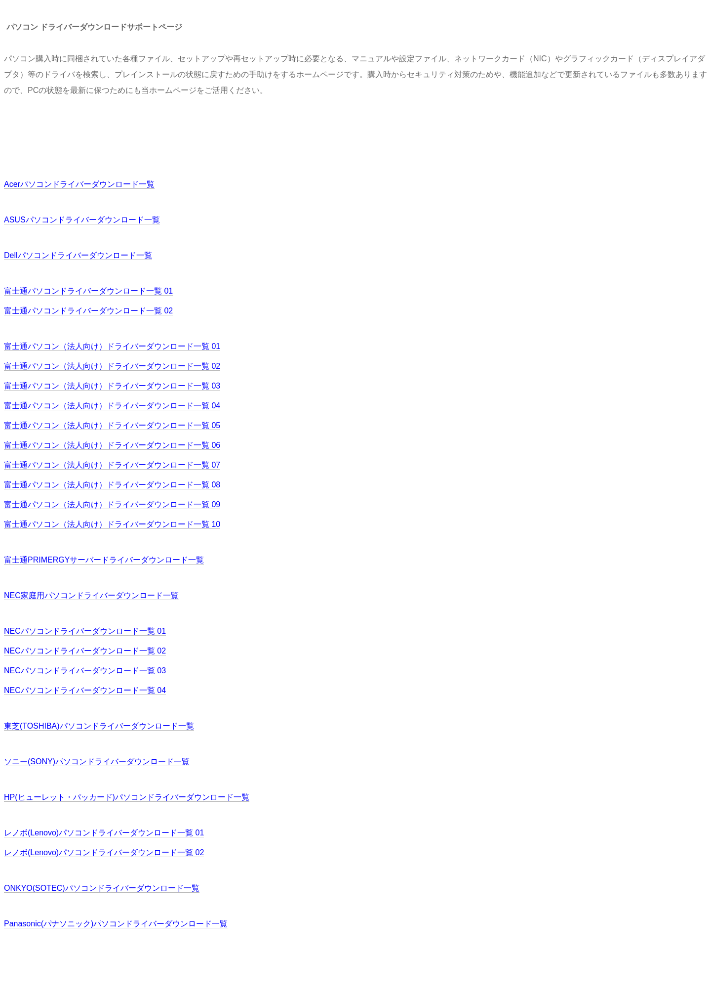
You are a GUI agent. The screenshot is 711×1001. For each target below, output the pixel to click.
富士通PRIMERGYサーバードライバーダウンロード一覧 (104, 560)
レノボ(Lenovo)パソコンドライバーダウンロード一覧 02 (104, 852)
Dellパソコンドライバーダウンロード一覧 (78, 255)
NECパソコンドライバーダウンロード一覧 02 (85, 651)
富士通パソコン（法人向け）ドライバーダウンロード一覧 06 (112, 445)
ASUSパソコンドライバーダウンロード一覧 (82, 220)
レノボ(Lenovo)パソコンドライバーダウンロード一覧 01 (104, 832)
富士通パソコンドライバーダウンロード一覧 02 (88, 310)
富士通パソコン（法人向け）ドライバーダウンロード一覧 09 (112, 504)
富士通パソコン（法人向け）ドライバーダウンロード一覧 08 (112, 484)
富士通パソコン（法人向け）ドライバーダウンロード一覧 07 (112, 465)
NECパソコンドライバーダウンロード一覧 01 (85, 631)
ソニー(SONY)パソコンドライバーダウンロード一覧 (97, 761)
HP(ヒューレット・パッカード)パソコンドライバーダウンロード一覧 (126, 797)
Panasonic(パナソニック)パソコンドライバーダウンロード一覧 (116, 923)
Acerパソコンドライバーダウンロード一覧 (79, 184)
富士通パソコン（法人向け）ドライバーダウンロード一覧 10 (112, 524)
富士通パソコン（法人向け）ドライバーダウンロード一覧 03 (112, 386)
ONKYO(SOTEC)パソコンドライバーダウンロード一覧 (101, 888)
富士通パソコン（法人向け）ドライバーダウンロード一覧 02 (112, 366)
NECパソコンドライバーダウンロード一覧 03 (85, 670)
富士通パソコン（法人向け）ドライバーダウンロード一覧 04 (112, 405)
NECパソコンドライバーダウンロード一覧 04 (85, 690)
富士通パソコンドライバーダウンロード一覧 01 (88, 291)
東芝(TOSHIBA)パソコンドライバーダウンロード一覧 (99, 726)
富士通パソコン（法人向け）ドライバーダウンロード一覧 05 (112, 425)
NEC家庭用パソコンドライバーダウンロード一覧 (91, 595)
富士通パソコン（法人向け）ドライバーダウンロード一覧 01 (112, 346)
